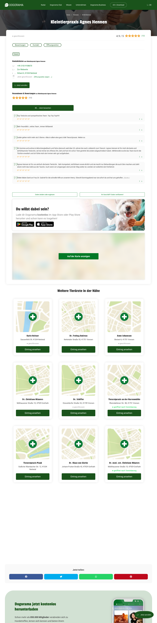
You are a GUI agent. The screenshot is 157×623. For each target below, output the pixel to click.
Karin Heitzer (33, 335)
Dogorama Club (56, 5)
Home (68, 15)
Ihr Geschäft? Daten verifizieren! (112, 194)
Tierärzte (76, 15)
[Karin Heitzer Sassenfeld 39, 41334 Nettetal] (32, 327)
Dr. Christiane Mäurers (32, 399)
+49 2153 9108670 (24, 66)
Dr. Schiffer (78, 399)
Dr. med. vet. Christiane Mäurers (124, 463)
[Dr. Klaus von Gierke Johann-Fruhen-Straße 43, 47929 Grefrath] (78, 454)
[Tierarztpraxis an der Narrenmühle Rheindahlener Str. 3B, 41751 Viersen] (124, 390)
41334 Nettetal (86, 15)
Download (118, 5)
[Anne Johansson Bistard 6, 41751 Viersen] (124, 327)
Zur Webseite (22, 69)
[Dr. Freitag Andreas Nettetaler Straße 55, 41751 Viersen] (78, 327)
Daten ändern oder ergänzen (45, 194)
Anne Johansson (124, 335)
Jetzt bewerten (43, 108)
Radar (43, 5)
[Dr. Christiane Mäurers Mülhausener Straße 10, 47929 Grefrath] (32, 390)
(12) (143, 36)
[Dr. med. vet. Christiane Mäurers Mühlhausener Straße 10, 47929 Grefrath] (124, 454)
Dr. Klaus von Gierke (78, 463)
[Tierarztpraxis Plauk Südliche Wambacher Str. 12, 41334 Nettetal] (32, 454)
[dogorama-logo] (14, 5)
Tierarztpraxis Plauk (32, 463)
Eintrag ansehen (33, 349)
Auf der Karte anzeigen (78, 256)
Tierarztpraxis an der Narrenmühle (124, 399)
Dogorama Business (98, 5)
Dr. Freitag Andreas (79, 335)
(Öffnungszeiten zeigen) (43, 77)
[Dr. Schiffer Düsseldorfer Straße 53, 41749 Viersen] (78, 390)
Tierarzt (16, 54)
